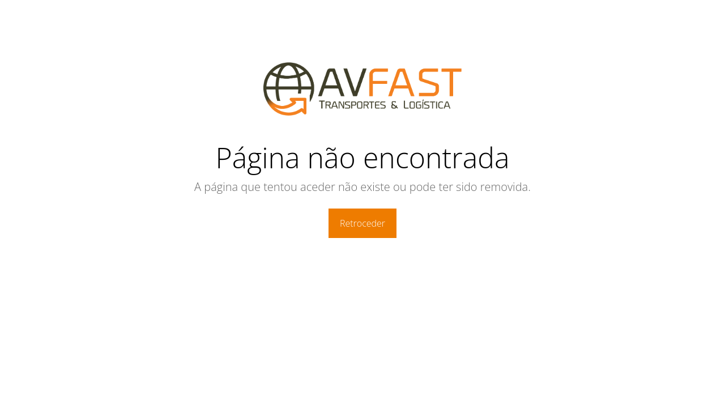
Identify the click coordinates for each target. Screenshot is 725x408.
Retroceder (362, 223)
